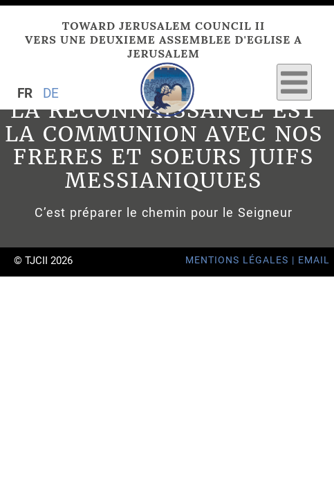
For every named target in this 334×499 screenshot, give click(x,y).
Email (314, 260)
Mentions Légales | (241, 260)
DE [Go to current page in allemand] (51, 93)
